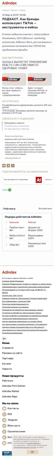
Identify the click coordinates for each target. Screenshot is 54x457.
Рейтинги (7, 380)
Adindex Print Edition (13, 386)
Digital (22, 10)
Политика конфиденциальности (15, 304)
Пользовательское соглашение (15, 307)
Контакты (13, 408)
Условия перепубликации (13, 281)
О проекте (7, 348)
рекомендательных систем (25, 447)
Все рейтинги (45, 208)
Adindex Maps (9, 396)
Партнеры (7, 358)
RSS (10, 414)
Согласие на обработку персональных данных (21, 313)
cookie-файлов (33, 443)
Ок (32, 452)
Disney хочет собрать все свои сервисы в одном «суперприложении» (12, 91)
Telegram (13, 420)
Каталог (6, 363)
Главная (5, 10)
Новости (14, 10)
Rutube (12, 437)
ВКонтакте (14, 425)
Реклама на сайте (12, 353)
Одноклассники (16, 431)
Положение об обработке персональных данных (22, 310)
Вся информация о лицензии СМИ (16, 301)
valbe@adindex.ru (13, 158)
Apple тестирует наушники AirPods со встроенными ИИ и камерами (37, 91)
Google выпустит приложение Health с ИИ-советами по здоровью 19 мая (24, 65)
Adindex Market (10, 391)
